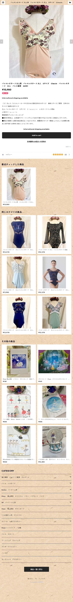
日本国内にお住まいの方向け (36, 141)
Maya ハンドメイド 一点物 (11, 528)
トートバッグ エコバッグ (11, 540)
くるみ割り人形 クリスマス (12, 515)
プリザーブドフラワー (9, 547)
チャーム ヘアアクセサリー (12, 521)
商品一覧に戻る (36, 569)
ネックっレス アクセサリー (12, 559)
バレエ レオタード (8, 484)
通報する (68, 146)
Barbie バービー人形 (9, 490)
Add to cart (36, 135)
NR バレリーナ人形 (9, 502)
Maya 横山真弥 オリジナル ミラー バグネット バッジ (23, 496)
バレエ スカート (8, 534)
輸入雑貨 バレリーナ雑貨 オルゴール (16, 477)
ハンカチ (5, 553)
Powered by (36, 582)
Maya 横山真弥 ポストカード (13, 509)
